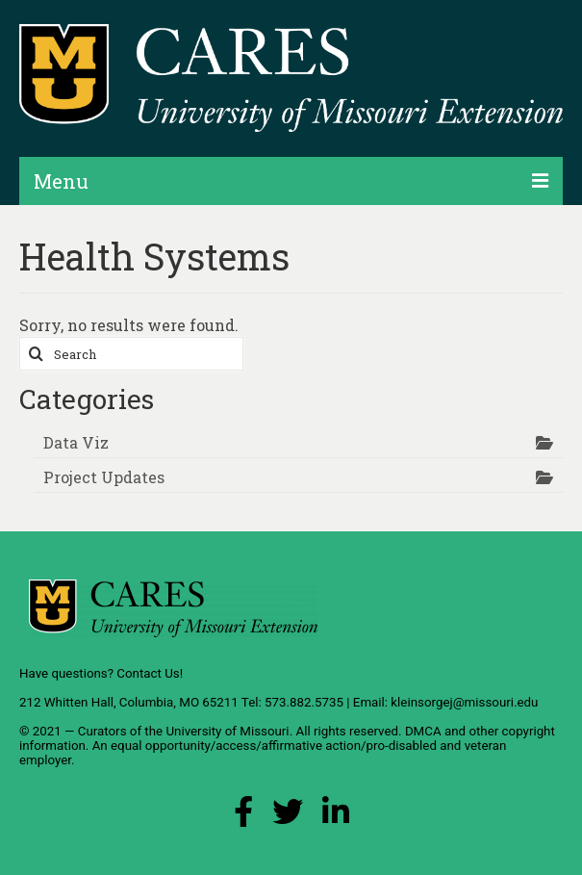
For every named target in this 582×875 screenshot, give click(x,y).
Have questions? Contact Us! (101, 673)
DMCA (423, 731)
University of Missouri (227, 731)
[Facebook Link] (243, 817)
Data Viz (76, 442)
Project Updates (103, 477)
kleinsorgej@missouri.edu (464, 702)
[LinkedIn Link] (335, 817)
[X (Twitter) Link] (287, 817)
